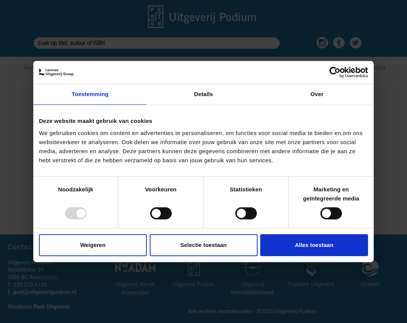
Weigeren (93, 245)
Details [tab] (203, 94)
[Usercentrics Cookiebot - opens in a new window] (335, 72)
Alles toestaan (314, 245)
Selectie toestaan (203, 245)
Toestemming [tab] (90, 94)
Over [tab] (317, 94)
